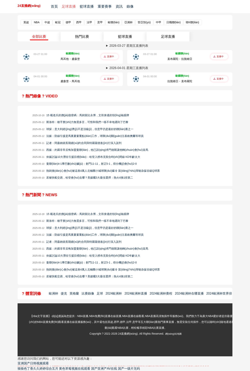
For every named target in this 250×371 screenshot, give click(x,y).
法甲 (89, 22)
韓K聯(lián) (192, 22)
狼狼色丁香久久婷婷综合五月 (38, 368)
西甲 (79, 22)
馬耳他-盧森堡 (70, 58)
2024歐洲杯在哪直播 (189, 293)
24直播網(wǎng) (29, 5)
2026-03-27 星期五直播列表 (128, 45)
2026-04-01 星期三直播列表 (128, 68)
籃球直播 (87, 6)
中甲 (158, 22)
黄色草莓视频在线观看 (74, 368)
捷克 (64, 293)
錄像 (130, 6)
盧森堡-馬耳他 (70, 81)
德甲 (68, 22)
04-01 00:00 (40, 76)
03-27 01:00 (40, 54)
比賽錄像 (88, 293)
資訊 (119, 6)
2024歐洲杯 (113, 293)
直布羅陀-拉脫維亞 (179, 58)
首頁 (54, 6)
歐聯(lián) (113, 22)
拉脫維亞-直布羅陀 (179, 81)
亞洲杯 (128, 22)
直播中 (110, 56)
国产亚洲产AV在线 (104, 368)
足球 (100, 293)
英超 (26, 22)
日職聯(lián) (173, 22)
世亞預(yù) (144, 22)
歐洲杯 (53, 293)
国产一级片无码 (129, 368)
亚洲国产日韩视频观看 (33, 363)
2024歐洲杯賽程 (161, 293)
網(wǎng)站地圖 (173, 333)
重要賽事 (105, 6)
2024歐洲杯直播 (135, 293)
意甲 (100, 22)
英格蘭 (74, 293)
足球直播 (69, 6)
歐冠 (58, 22)
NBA (37, 22)
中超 (47, 22)
